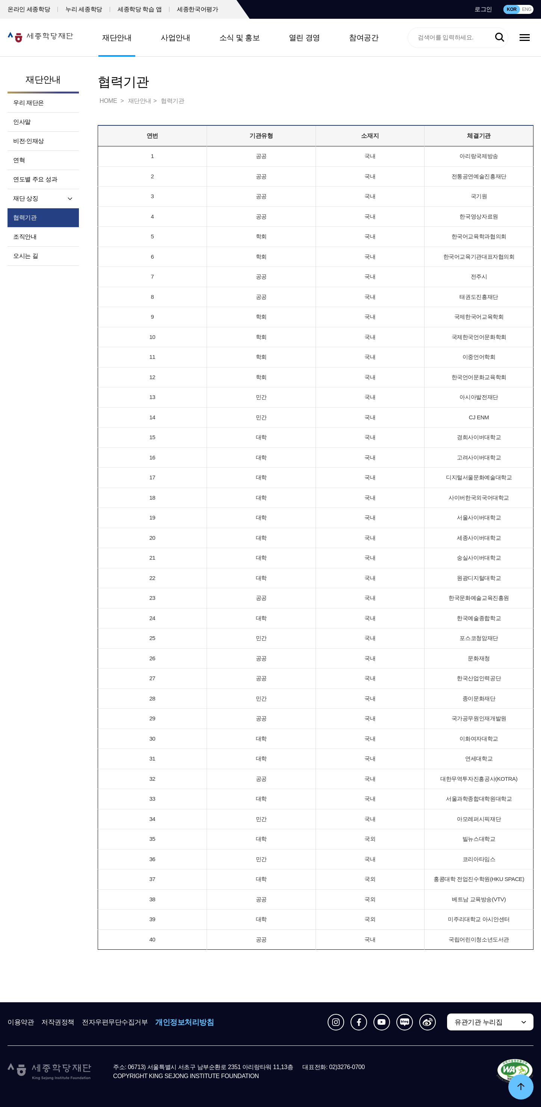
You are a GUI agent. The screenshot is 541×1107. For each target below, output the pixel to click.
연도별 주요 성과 (35, 179)
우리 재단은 (28, 102)
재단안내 (116, 37)
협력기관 (24, 217)
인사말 (22, 122)
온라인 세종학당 (29, 9)
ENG (526, 9)
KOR (512, 9)
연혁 (19, 160)
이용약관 (21, 1022)
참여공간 (363, 37)
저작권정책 (57, 1022)
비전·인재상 (28, 141)
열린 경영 (304, 37)
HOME (109, 101)
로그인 (483, 9)
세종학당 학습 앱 (140, 9)
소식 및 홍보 (239, 37)
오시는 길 (25, 256)
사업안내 (175, 37)
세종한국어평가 (197, 9)
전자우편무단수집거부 (115, 1022)
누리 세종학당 (83, 9)
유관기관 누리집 (478, 1022)
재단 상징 (25, 198)
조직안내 (24, 236)
